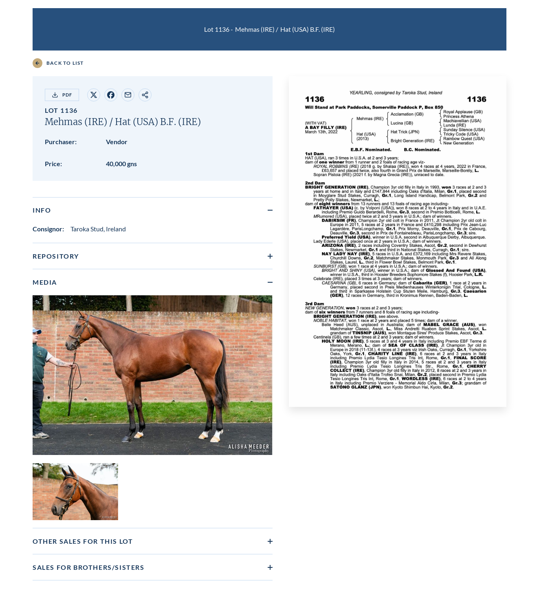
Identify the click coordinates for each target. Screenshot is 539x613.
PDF (62, 95)
